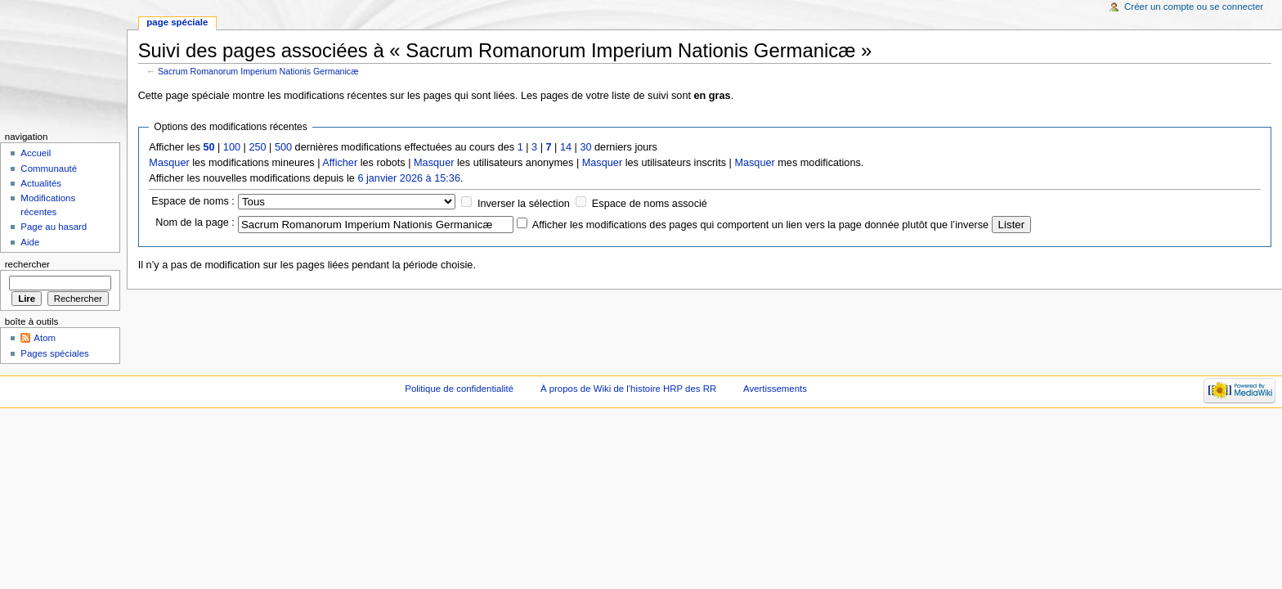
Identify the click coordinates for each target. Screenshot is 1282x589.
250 (257, 147)
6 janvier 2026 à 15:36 (408, 178)
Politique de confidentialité (459, 388)
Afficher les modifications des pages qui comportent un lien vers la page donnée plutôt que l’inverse (760, 225)
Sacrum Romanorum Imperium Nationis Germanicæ (258, 71)
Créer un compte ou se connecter (1193, 6)
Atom (45, 338)
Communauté (48, 168)
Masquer (169, 163)
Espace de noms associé (649, 203)
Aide (29, 242)
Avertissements (775, 388)
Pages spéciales (54, 353)
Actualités (40, 183)
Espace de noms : (193, 201)
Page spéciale (177, 22)
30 (585, 147)
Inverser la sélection (523, 203)
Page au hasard (53, 227)
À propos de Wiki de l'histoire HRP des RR (628, 388)
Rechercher (27, 264)
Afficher (339, 163)
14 (566, 147)
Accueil (35, 153)
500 (283, 147)
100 (231, 147)
